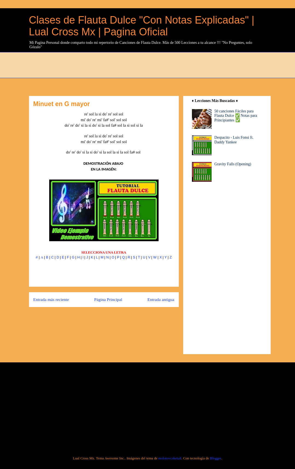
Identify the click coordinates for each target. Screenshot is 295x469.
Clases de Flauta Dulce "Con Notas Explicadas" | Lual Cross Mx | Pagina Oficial (142, 26)
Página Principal (108, 299)
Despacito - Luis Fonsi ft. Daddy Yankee (233, 139)
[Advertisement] (161, 64)
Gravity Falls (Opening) (232, 164)
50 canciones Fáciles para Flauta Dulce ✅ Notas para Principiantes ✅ (235, 116)
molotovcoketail (169, 458)
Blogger (215, 458)
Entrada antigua (160, 299)
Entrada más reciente (51, 299)
